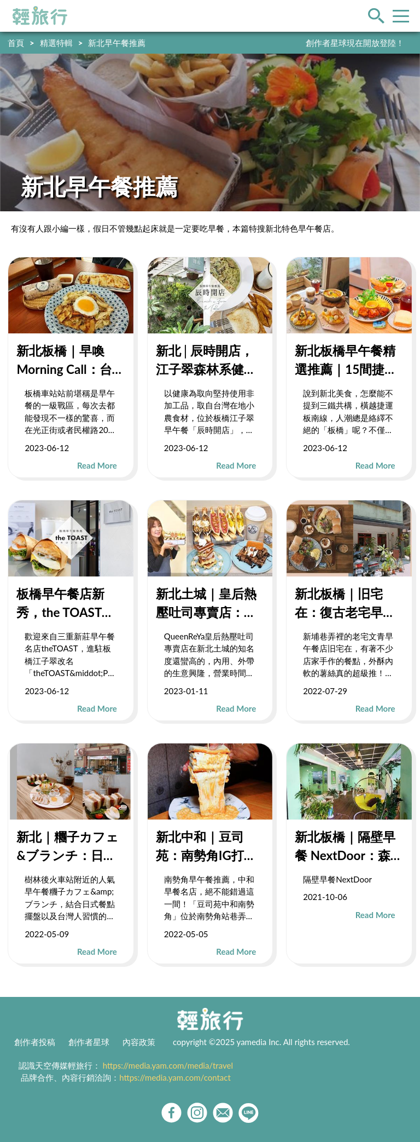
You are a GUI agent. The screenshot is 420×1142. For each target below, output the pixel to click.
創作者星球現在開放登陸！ (355, 43)
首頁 (16, 43)
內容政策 (138, 1042)
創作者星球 (88, 1042)
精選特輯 (56, 43)
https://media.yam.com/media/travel (168, 1065)
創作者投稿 (34, 1042)
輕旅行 (40, 15)
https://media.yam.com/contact (175, 1077)
